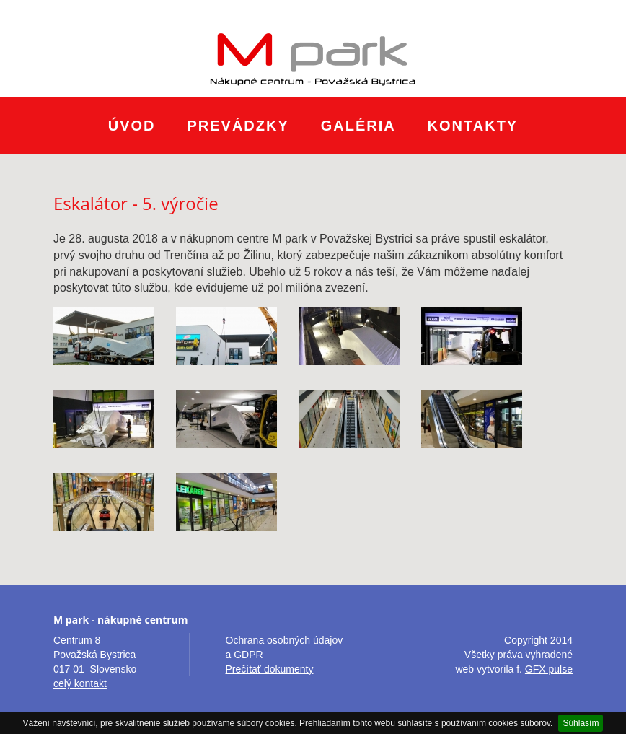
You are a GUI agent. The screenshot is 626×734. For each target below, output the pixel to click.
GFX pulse (549, 669)
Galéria (358, 126)
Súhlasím (581, 723)
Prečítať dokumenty (270, 669)
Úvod (132, 126)
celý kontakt (80, 683)
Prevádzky (237, 126)
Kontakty (473, 126)
